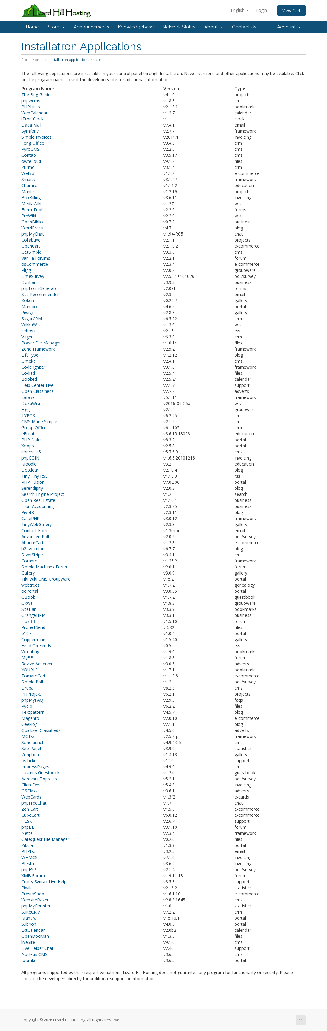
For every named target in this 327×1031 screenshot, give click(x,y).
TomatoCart (33, 676)
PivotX (27, 512)
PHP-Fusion (32, 482)
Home (32, 27)
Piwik (26, 888)
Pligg (26, 270)
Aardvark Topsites (39, 779)
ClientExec (31, 785)
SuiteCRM (30, 912)
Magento (30, 718)
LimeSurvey (32, 276)
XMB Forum (33, 875)
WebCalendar (34, 113)
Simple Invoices (36, 137)
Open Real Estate (38, 500)
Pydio (26, 706)
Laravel (28, 397)
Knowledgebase (136, 27)
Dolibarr (29, 282)
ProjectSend (33, 627)
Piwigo (27, 312)
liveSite (28, 942)
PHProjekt (31, 694)
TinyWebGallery (36, 524)
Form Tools (32, 209)
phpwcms (30, 101)
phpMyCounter (35, 906)
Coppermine (33, 639)
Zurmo (28, 167)
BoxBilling (31, 197)
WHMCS (29, 857)
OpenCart (30, 246)
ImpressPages (35, 766)
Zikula (27, 845)
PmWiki (28, 216)
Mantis (28, 191)
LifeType (29, 355)
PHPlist (28, 851)
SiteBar (28, 609)
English (240, 10)
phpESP (28, 869)
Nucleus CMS (34, 954)
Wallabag (30, 651)
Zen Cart (29, 809)
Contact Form (35, 530)
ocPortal (29, 591)
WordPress (32, 228)
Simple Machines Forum (45, 567)
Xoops (27, 446)
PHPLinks (30, 107)
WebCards (31, 797)
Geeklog (29, 724)
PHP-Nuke (31, 440)
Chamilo (29, 185)
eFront (27, 433)
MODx (27, 736)
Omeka (28, 361)
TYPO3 (28, 415)
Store (56, 27)
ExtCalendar (33, 930)
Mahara (29, 918)
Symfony (30, 131)
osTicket (29, 760)
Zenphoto (31, 754)
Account (289, 27)
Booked (29, 379)
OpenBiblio (32, 222)
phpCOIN (30, 458)
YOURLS (29, 670)
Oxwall (27, 603)
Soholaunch (32, 742)
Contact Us (244, 27)
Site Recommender (40, 294)
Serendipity (32, 488)
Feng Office (32, 143)
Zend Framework (38, 349)
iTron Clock (32, 119)
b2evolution (32, 549)
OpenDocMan (35, 936)
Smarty (28, 179)
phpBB (28, 827)
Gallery (28, 573)
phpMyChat (32, 234)
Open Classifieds (37, 391)
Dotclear (29, 470)
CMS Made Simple (39, 421)
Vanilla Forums (35, 258)
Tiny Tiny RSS (34, 476)
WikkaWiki (31, 325)
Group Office (34, 427)
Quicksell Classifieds (40, 730)
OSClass (29, 791)
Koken (27, 300)
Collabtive (30, 240)
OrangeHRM (33, 615)
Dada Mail (31, 125)
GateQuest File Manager (45, 839)
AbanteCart (32, 542)
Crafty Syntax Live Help (43, 881)
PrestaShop (32, 894)
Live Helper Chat (37, 948)
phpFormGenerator (40, 288)
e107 (26, 633)
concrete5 (31, 452)
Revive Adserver (37, 664)
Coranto (29, 561)
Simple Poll (32, 682)
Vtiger (27, 337)
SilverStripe (32, 555)
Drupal (27, 688)
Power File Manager (41, 343)
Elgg (25, 409)
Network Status (179, 27)
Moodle (29, 464)
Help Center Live (37, 385)
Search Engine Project (42, 494)
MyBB (27, 657)
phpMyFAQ (32, 700)
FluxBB (28, 621)
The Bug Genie (35, 94)
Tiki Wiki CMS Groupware (45, 579)
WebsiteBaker (35, 900)
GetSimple (31, 252)
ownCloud (31, 161)
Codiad (28, 373)
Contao (28, 155)
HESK (26, 821)
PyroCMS (30, 149)
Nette (27, 833)
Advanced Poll (35, 536)
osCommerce (34, 264)
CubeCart (30, 815)
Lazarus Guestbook (40, 773)
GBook (28, 597)
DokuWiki (30, 403)
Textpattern (32, 712)
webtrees (30, 585)
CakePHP (30, 518)
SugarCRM (31, 318)
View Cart (291, 10)
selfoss (28, 331)
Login (261, 10)
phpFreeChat (34, 803)
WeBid (27, 173)
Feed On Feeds (36, 645)
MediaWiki (31, 203)
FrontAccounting (37, 506)
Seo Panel (31, 748)
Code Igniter (33, 367)
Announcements (91, 27)
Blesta (27, 863)
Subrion (28, 924)
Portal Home (32, 59)
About (213, 27)
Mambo (29, 306)
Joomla (28, 960)
